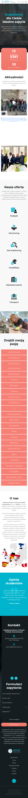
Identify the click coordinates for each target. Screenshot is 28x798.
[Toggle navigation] (25, 2)
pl (19, 2)
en (23, 2)
